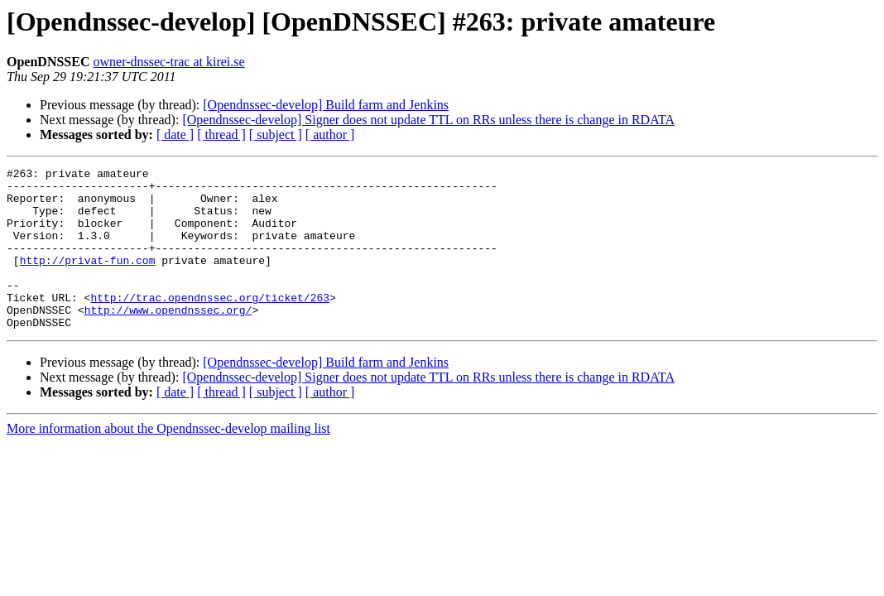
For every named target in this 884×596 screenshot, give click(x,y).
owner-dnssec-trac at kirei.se (168, 62)
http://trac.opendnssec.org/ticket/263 (209, 324)
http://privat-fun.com (88, 279)
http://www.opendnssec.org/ (168, 339)
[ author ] (330, 134)
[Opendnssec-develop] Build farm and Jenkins (326, 105)
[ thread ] (221, 134)
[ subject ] (275, 134)
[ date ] (175, 134)
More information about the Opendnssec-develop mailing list (168, 461)
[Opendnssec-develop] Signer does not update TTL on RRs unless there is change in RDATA (428, 120)
